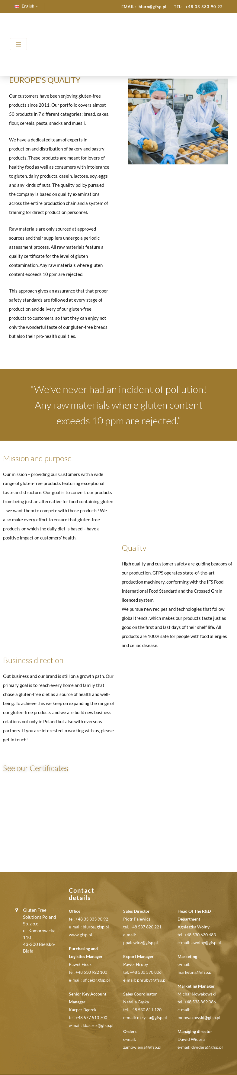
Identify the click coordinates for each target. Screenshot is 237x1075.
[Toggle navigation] (18, 44)
